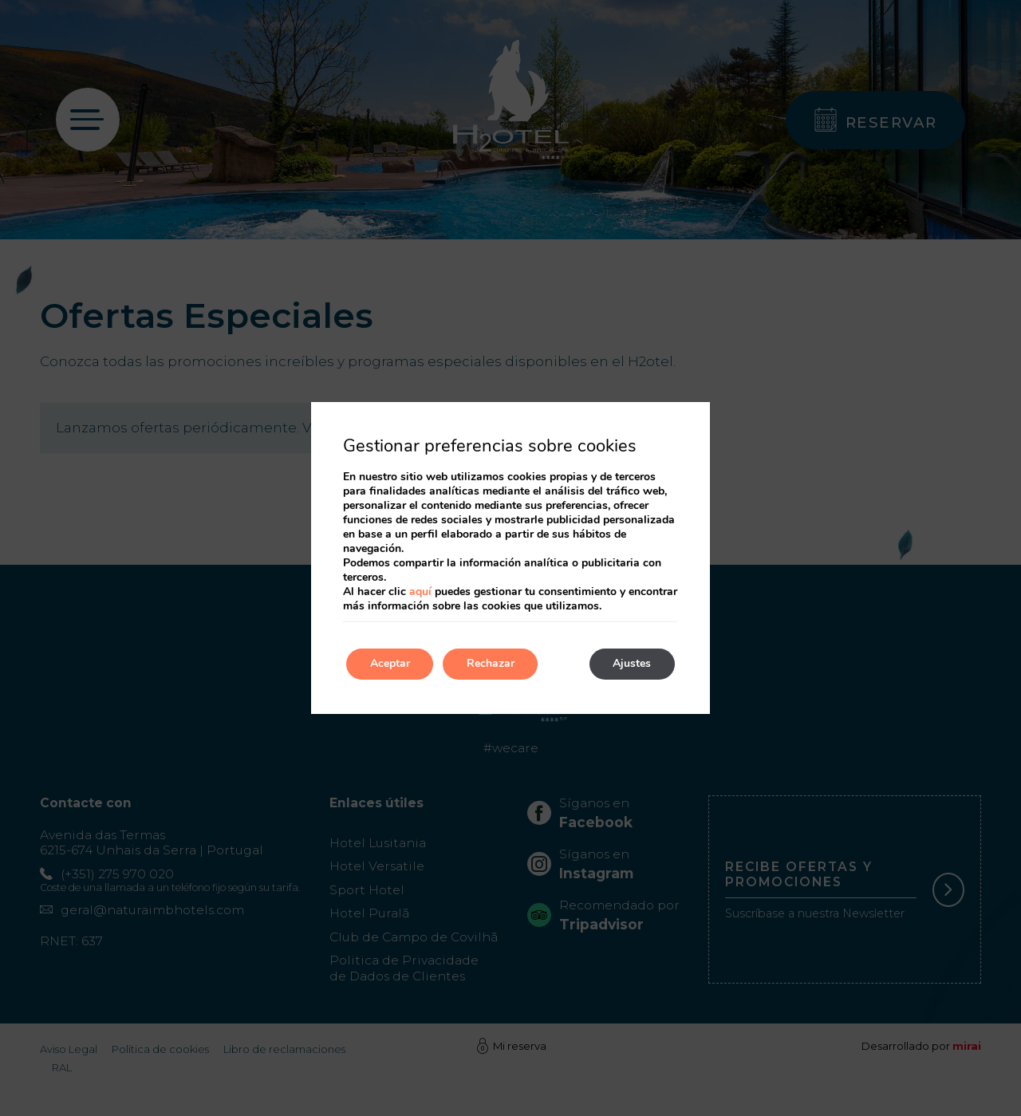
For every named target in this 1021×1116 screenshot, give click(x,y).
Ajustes (632, 664)
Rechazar (491, 664)
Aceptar (390, 664)
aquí (420, 591)
